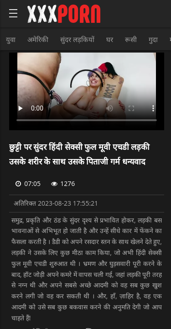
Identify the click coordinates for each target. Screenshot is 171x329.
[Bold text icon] (13, 13)
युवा (11, 39)
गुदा (153, 39)
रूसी (131, 39)
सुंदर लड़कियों (77, 39)
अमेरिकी (37, 39)
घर (109, 39)
